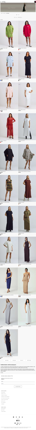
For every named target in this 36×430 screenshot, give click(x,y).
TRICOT (21, 360)
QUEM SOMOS (3, 392)
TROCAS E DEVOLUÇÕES (4, 399)
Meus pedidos (3, 408)
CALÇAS (14, 360)
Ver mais (2, 372)
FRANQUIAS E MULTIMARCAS (5, 396)
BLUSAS (6, 360)
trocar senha (3, 411)
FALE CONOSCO (3, 402)
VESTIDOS (29, 360)
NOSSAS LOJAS (3, 393)
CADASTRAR (18, 386)
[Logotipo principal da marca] (4, 2)
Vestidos (1, 19)
